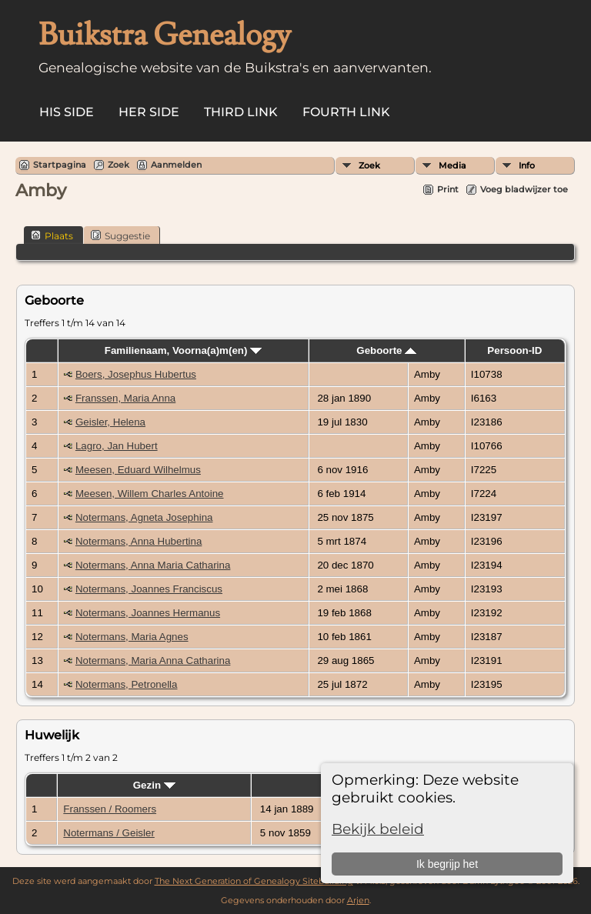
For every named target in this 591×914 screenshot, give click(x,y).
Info (527, 165)
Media (452, 165)
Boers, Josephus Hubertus (135, 374)
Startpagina (59, 164)
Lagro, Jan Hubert (116, 446)
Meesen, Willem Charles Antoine (149, 493)
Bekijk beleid (378, 829)
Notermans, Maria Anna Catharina (153, 660)
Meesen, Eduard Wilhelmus (138, 469)
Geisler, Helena (110, 422)
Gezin (154, 785)
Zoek (369, 165)
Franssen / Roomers (109, 809)
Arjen (358, 900)
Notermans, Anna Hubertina (138, 541)
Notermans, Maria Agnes (132, 636)
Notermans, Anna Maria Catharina (153, 565)
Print (448, 189)
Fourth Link (346, 112)
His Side (66, 112)
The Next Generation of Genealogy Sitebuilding (254, 881)
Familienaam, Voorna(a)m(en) (183, 350)
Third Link (241, 112)
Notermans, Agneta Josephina (144, 517)
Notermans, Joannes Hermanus (147, 613)
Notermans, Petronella (126, 684)
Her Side (149, 112)
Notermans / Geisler (109, 833)
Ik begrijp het (447, 864)
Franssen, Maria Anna (125, 398)
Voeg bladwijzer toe (524, 189)
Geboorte (386, 350)
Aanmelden (176, 164)
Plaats (52, 235)
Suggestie (120, 235)
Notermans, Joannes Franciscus (148, 589)
